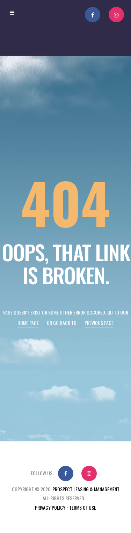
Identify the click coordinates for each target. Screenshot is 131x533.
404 (65, 202)
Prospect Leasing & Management (85, 489)
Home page (28, 322)
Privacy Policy (50, 507)
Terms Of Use (82, 507)
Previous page (99, 322)
